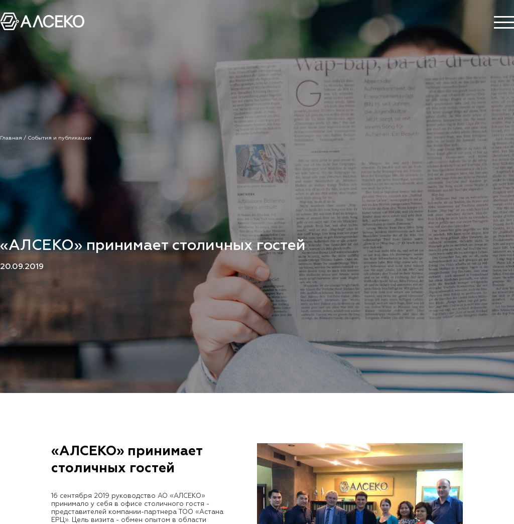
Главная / (14, 138)
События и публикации (59, 138)
